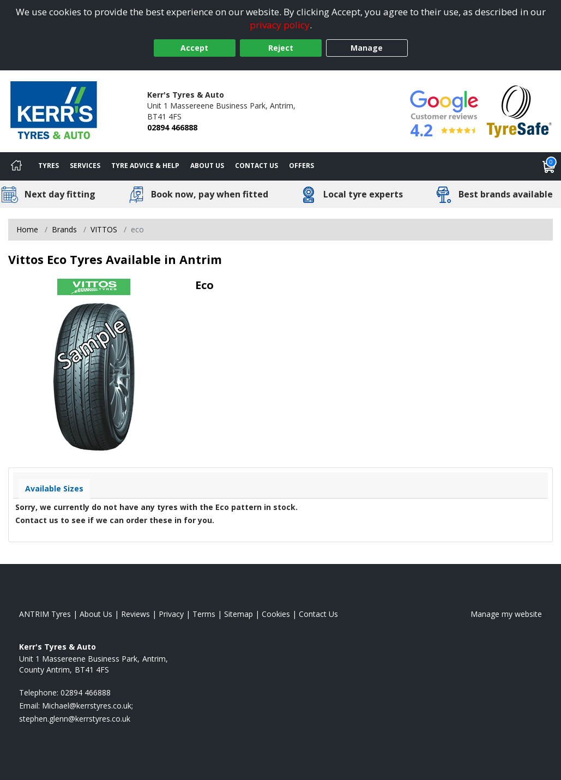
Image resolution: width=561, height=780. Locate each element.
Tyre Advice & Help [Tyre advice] (145, 165)
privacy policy (280, 25)
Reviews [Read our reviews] (135, 614)
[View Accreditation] (519, 110)
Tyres (48, 165)
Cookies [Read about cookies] (276, 614)
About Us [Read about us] (96, 614)
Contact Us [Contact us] (256, 165)
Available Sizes (54, 488)
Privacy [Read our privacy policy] (171, 614)
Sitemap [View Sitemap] (238, 614)
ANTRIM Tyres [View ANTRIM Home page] (45, 614)
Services (85, 165)
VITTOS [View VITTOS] (104, 229)
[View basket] (549, 166)
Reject (280, 48)
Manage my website (506, 614)
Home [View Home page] (27, 229)
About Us (207, 165)
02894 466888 (172, 127)
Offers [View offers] (301, 165)
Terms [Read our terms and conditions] (203, 614)
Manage (367, 48)
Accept (194, 48)
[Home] (16, 166)
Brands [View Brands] (64, 229)
